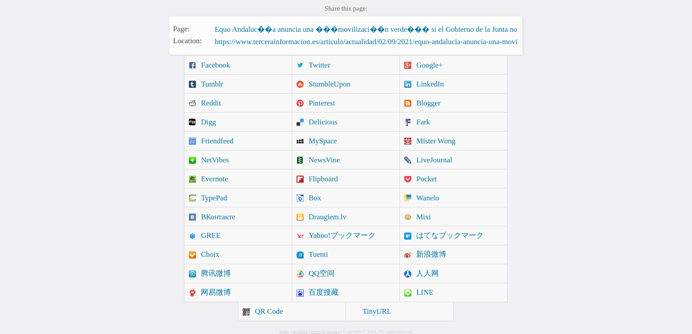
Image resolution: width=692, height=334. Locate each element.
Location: (187, 41)
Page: (181, 28)
